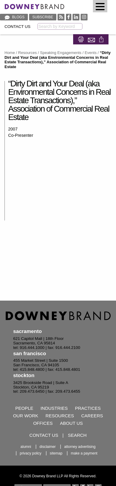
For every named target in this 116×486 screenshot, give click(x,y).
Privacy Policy (30, 453)
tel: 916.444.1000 (28, 347)
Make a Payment (84, 453)
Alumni (25, 447)
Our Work (25, 415)
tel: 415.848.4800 (28, 369)
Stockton (23, 375)
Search (77, 435)
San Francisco (29, 353)
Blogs (14, 17)
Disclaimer (48, 447)
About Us (71, 423)
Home (9, 52)
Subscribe (42, 17)
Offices (43, 423)
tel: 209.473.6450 (28, 391)
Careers (92, 415)
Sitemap (56, 453)
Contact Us (17, 26)
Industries (54, 408)
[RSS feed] (61, 17)
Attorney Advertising (80, 447)
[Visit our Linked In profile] (76, 17)
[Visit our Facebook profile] (68, 17)
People (24, 408)
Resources (27, 52)
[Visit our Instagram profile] (84, 17)
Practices (88, 408)
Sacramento (27, 331)
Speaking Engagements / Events (68, 52)
